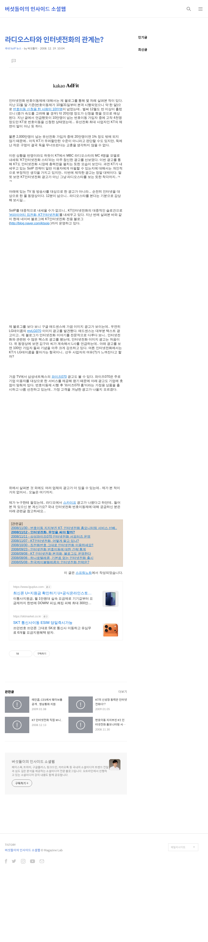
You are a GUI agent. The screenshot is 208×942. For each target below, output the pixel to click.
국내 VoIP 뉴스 (13, 48)
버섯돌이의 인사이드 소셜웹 (35, 9)
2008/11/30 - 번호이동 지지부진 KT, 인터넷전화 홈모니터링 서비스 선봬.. (64, 528)
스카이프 (69, 502)
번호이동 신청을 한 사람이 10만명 (38, 109)
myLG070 (34, 331)
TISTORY (10, 845)
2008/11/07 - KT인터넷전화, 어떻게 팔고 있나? (45, 540)
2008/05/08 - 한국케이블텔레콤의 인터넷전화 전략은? (50, 562)
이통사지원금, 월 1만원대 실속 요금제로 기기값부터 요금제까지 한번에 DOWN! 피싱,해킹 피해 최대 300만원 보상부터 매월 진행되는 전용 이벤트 (53, 601)
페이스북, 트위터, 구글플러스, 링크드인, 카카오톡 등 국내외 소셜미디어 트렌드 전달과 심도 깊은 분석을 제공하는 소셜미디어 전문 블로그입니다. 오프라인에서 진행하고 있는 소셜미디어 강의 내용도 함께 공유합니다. (60, 771)
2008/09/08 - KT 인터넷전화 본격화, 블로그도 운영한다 (51, 553)
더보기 (122, 691)
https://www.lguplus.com (28, 586)
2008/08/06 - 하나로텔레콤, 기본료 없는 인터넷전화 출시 (52, 558)
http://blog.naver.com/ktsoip (30, 223)
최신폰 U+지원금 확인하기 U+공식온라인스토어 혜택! (52, 593)
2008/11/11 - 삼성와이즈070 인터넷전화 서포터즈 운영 (50, 536)
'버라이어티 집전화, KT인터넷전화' (34, 214)
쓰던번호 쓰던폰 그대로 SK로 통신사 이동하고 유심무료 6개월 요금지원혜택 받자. (52, 630)
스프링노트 (84, 572)
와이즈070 (59, 376)
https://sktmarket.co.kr (27, 616)
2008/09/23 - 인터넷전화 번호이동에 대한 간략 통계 (48, 549)
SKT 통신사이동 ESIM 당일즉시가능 (43, 623)
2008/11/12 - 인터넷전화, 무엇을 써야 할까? (43, 532)
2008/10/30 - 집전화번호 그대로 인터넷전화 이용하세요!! (52, 545)
